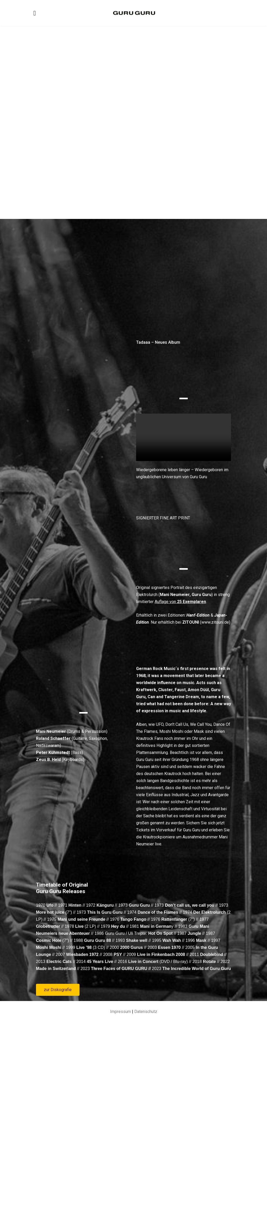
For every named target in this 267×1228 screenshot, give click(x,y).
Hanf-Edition (198, 639)
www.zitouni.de (215, 646)
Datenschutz (145, 1210)
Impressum (120, 1210)
